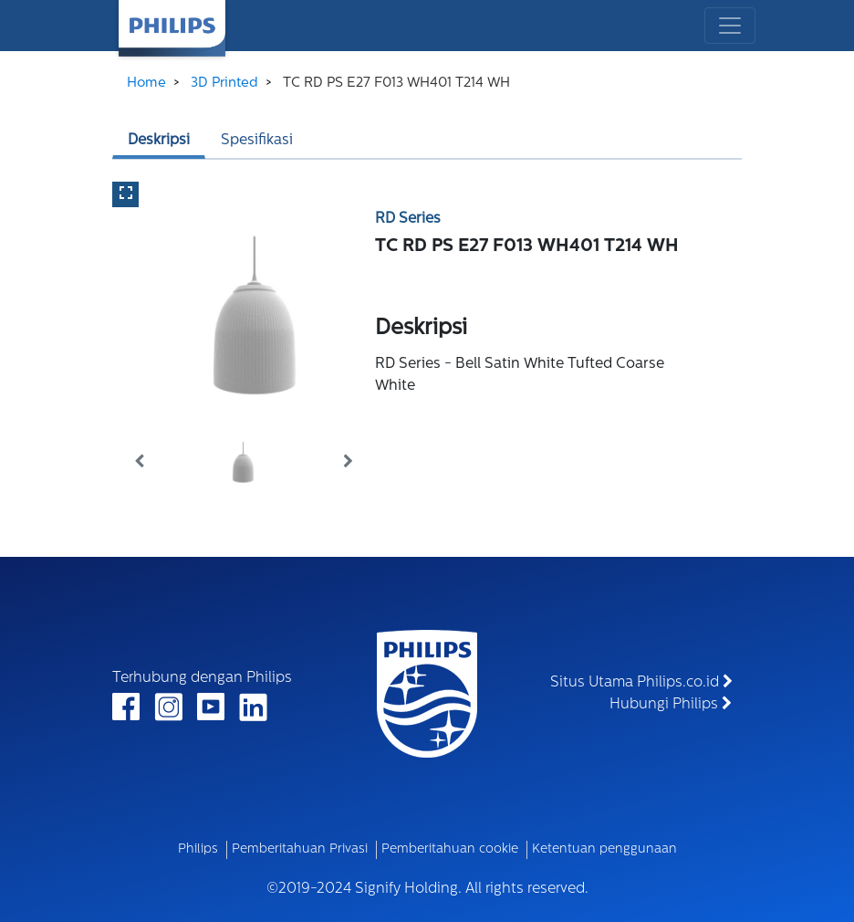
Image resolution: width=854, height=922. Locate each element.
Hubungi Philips (670, 704)
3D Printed (224, 83)
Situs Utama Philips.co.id (641, 682)
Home (146, 83)
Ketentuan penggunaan (604, 849)
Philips (198, 849)
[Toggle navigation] (729, 25)
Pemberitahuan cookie (449, 849)
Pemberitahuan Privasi (300, 849)
